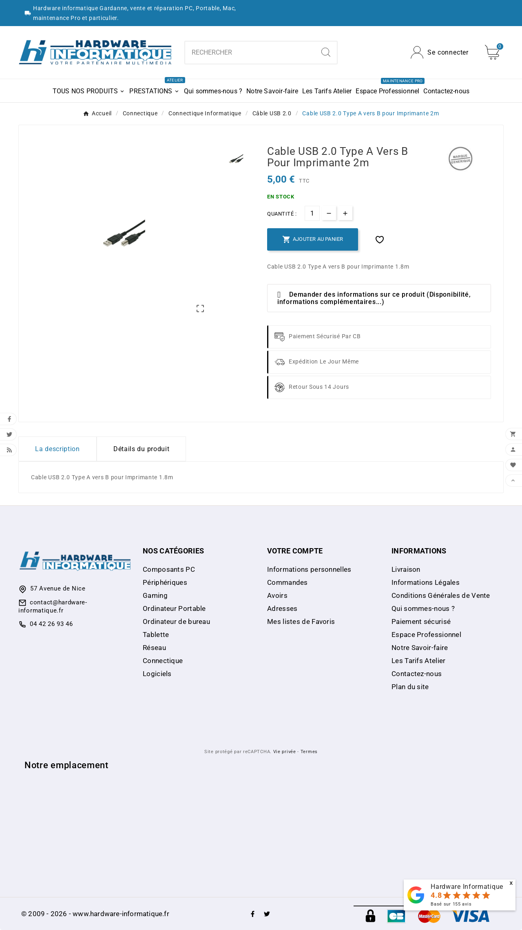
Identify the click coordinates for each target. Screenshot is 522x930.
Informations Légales (426, 582)
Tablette (156, 634)
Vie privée (284, 751)
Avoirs (277, 595)
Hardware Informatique (467, 886)
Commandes (287, 582)
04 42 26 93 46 (51, 624)
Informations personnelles (309, 569)
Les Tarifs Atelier (418, 661)
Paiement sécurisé (421, 621)
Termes (309, 751)
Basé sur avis (451, 904)
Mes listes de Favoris (301, 621)
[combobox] (250, 53)
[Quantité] (312, 213)
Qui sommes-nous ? (423, 608)
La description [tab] (57, 449)
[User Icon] (440, 52)
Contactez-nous (417, 674)
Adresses (282, 608)
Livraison (406, 569)
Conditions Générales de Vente (441, 595)
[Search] (325, 52)
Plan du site (410, 687)
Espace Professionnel (426, 634)
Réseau (154, 648)
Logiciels (157, 674)
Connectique (163, 661)
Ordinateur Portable (174, 608)
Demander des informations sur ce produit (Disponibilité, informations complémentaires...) (374, 298)
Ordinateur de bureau (176, 621)
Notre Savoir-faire (420, 648)
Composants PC (169, 569)
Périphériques (165, 582)
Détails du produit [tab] (141, 449)
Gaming (155, 595)
